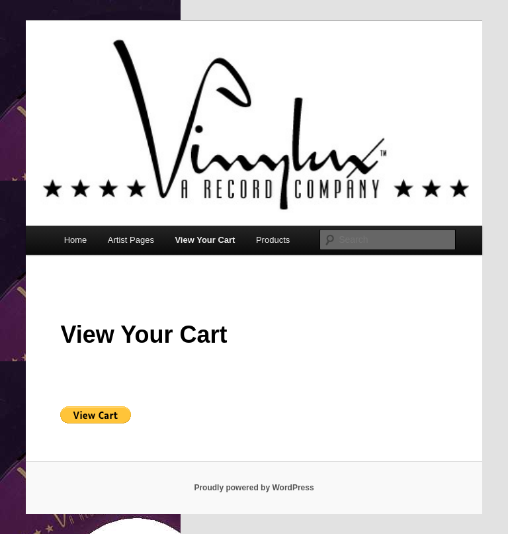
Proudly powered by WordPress (254, 487)
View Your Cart (205, 240)
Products (273, 240)
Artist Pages (131, 240)
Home (75, 240)
